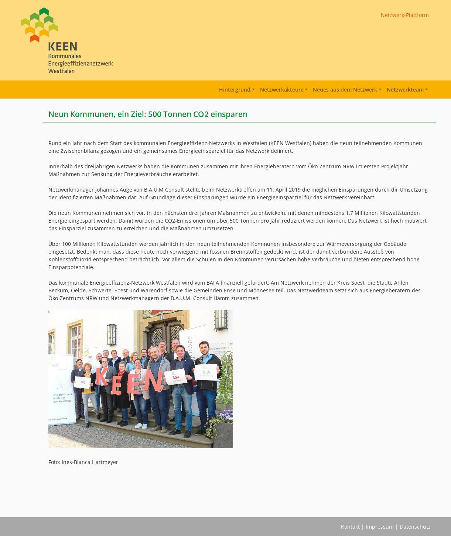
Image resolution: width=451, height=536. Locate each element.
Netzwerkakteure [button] (282, 89)
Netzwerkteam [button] (405, 89)
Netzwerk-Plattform (405, 14)
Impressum (380, 526)
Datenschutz (415, 526)
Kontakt (350, 526)
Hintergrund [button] (234, 89)
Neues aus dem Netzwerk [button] (345, 89)
